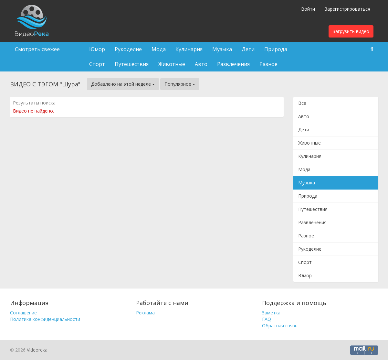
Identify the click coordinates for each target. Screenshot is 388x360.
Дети (248, 49)
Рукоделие (128, 49)
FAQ (266, 319)
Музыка (222, 49)
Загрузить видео (351, 31)
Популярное (179, 84)
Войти (308, 9)
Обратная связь (280, 325)
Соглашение (23, 313)
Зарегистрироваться (347, 9)
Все (302, 103)
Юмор (97, 49)
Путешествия (132, 64)
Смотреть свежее (37, 49)
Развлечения (233, 64)
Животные (171, 64)
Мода (159, 49)
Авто (201, 64)
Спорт (97, 64)
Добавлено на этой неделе (123, 84)
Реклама (145, 313)
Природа (275, 49)
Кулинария (189, 49)
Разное (268, 64)
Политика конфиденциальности (45, 319)
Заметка (271, 313)
